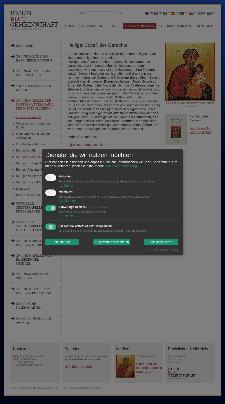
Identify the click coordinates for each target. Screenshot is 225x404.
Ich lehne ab (62, 242)
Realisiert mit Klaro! (163, 249)
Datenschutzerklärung (121, 166)
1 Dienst (65, 185)
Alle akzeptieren (161, 242)
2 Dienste (66, 200)
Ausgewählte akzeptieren (111, 242)
